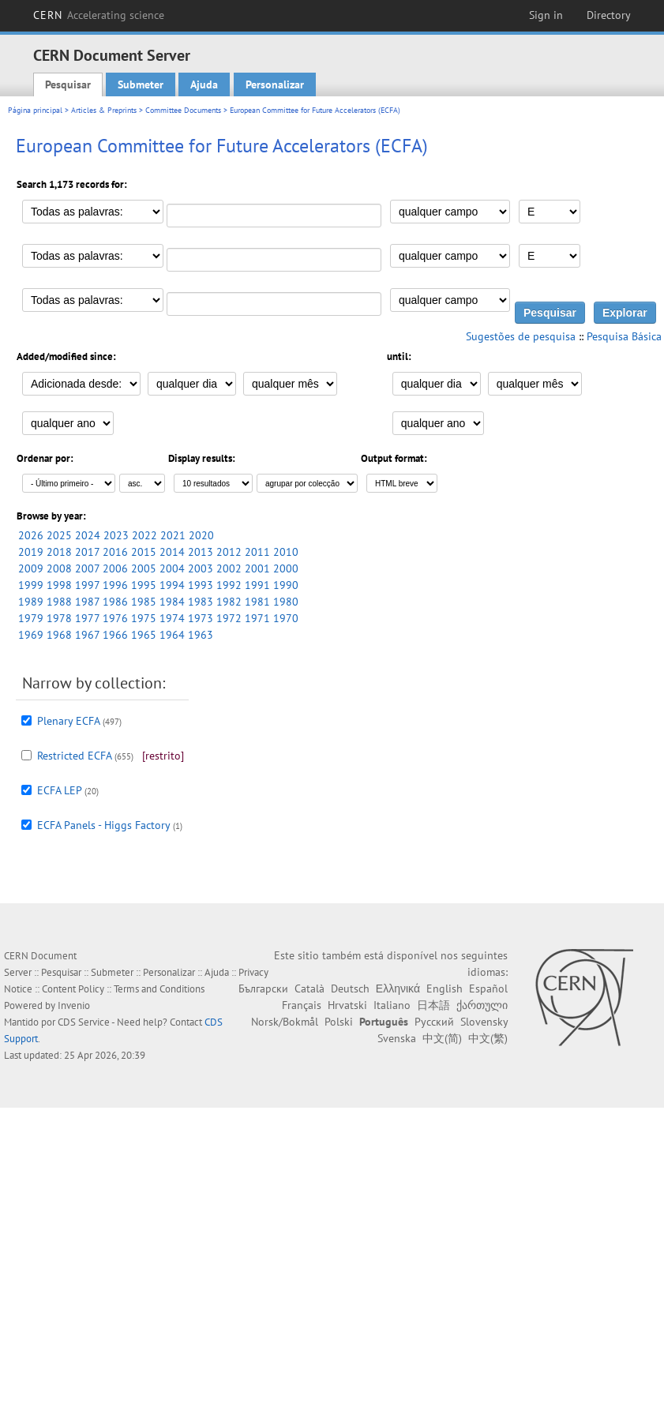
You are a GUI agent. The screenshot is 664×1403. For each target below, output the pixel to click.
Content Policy (73, 989)
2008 (59, 568)
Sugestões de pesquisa (521, 336)
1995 (143, 585)
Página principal (35, 110)
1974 (172, 618)
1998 (59, 585)
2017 (87, 552)
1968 (59, 635)
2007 (87, 568)
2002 (229, 568)
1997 (87, 585)
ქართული (482, 1005)
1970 (285, 618)
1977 (87, 618)
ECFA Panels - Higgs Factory (103, 825)
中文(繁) (488, 1038)
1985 (143, 602)
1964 (172, 635)
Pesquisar (68, 84)
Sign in (546, 15)
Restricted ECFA (74, 755)
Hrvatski (347, 1005)
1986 (115, 602)
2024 (87, 535)
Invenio (74, 1005)
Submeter (140, 84)
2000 (285, 568)
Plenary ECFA (68, 721)
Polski (338, 1022)
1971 (257, 618)
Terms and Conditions (159, 989)
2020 (201, 535)
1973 (200, 618)
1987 (87, 602)
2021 (173, 535)
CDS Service (84, 1022)
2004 (172, 568)
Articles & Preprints (104, 110)
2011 (257, 552)
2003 (200, 568)
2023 (116, 535)
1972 (229, 618)
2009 (30, 568)
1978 (59, 618)
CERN (98, 15)
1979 (30, 618)
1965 (143, 635)
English (444, 988)
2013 (200, 552)
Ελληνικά (398, 988)
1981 (257, 602)
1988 (59, 602)
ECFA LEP (59, 790)
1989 (30, 602)
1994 (172, 585)
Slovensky (484, 1022)
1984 (172, 602)
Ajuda (204, 84)
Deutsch (350, 988)
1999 (30, 585)
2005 (143, 568)
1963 (200, 635)
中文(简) (442, 1038)
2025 (59, 535)
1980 (285, 602)
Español (488, 988)
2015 (143, 552)
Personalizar (275, 84)
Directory (609, 15)
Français (301, 1005)
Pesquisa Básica (624, 336)
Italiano (392, 1005)
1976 (115, 618)
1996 (115, 585)
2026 (30, 535)
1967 (87, 635)
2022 (144, 535)
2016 (115, 552)
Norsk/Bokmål (284, 1022)
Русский (434, 1022)
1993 (200, 585)
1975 (143, 618)
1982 (229, 602)
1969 (30, 635)
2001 (257, 568)
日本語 (433, 1005)
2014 (172, 552)
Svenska (396, 1038)
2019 (30, 552)
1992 (229, 585)
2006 (115, 568)
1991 (257, 585)
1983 (200, 602)
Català (309, 988)
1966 (115, 635)
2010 (285, 552)
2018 (59, 552)
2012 (229, 552)
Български (263, 988)
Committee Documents (183, 110)
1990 (285, 585)
